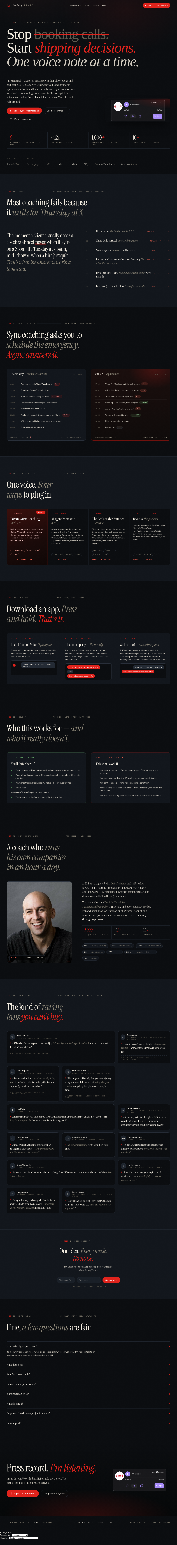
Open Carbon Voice (22, 1492)
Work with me (75, 5)
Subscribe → (111, 1279)
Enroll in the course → (104, 560)
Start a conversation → (22, 560)
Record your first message (24, 111)
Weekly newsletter (20, 119)
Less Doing (32, 1521)
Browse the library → (144, 560)
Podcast (92, 1521)
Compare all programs (54, 1492)
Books (100, 1521)
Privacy (109, 1521)
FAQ (104, 5)
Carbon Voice (79, 1521)
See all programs (57, 111)
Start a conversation (156, 5)
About (87, 5)
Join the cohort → (60, 560)
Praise (96, 5)
